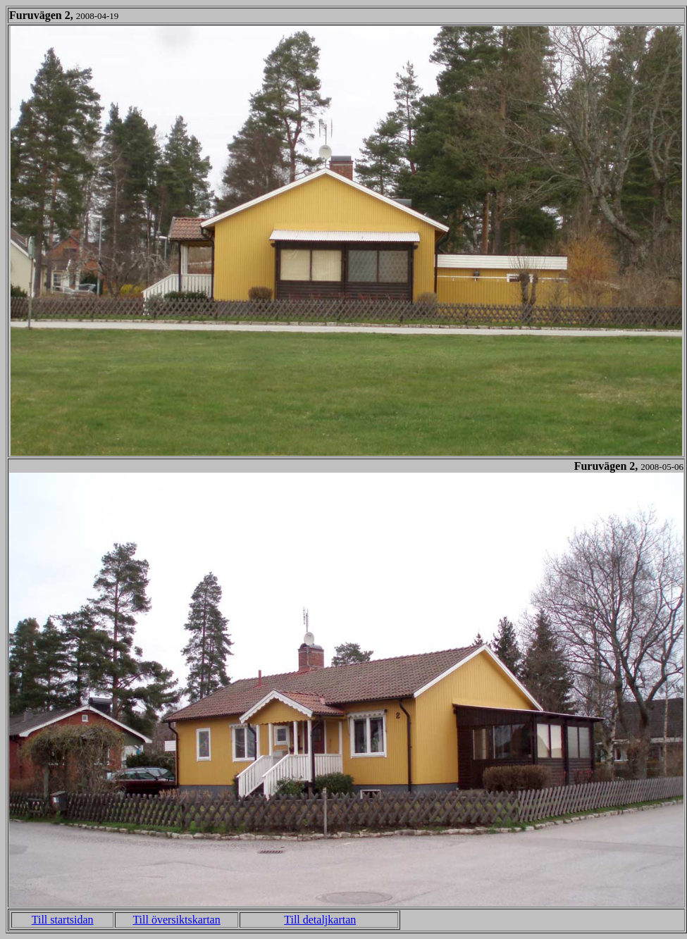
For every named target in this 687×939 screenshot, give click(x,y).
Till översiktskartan (176, 920)
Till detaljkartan (320, 920)
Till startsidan (63, 920)
